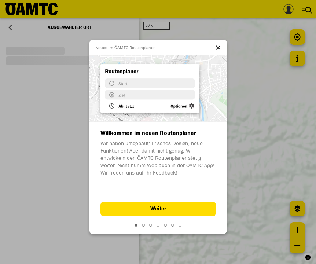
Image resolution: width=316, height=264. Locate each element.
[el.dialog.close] (218, 48)
